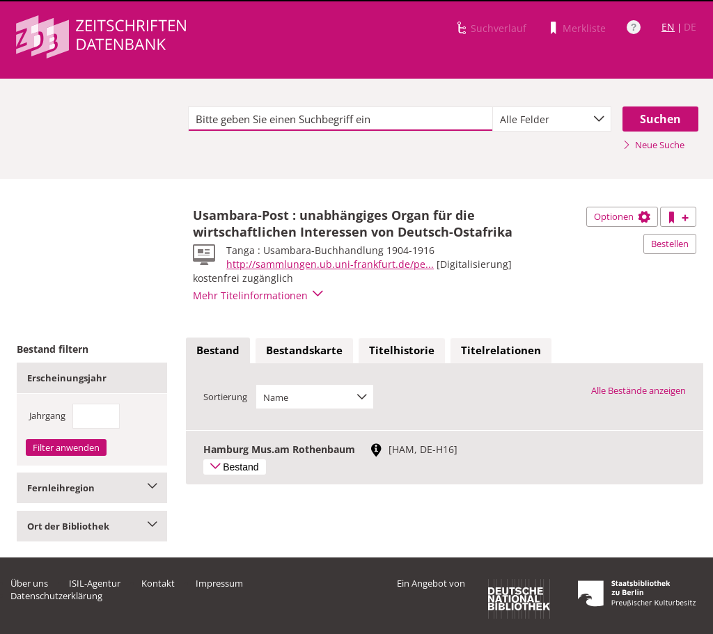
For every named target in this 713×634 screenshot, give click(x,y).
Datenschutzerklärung (56, 595)
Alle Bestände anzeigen (638, 390)
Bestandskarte (304, 350)
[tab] (218, 351)
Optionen (622, 216)
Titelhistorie (401, 350)
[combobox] (551, 119)
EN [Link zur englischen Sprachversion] (668, 26)
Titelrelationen (501, 350)
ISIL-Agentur (94, 583)
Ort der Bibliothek (92, 526)
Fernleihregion (92, 488)
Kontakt (158, 583)
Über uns (29, 583)
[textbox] (340, 119)
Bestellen (670, 243)
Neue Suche (653, 144)
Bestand (218, 350)
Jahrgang (47, 415)
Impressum (219, 583)
